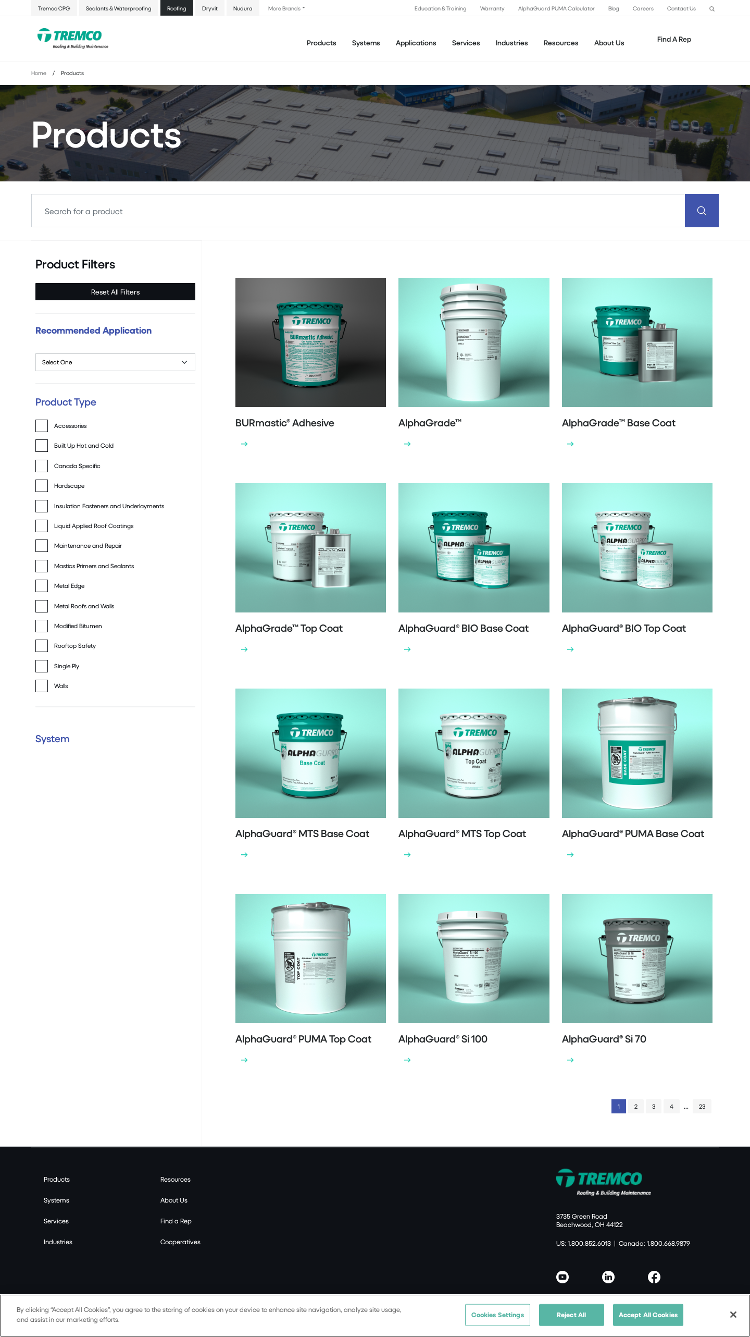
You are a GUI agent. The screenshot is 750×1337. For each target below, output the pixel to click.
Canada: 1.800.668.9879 (654, 1243)
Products (321, 42)
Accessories (70, 426)
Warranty (492, 8)
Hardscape (69, 485)
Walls (61, 686)
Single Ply (66, 666)
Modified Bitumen (78, 626)
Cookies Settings (497, 1314)
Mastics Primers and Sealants (94, 566)
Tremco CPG (54, 8)
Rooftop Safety (75, 645)
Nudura (243, 8)
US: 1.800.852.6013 (583, 1243)
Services (56, 1221)
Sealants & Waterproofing (119, 8)
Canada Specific (77, 466)
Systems (56, 1200)
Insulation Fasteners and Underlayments (109, 506)
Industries (58, 1241)
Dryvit (210, 8)
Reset (115, 291)
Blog (613, 8)
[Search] (358, 210)
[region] (375, 1315)
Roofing (176, 8)
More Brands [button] (284, 8)
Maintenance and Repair (88, 545)
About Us (609, 42)
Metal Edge (69, 586)
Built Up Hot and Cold (84, 445)
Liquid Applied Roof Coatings (93, 526)
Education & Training (441, 8)
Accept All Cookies (648, 1314)
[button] (712, 7)
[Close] (733, 1314)
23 (702, 1106)
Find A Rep (674, 38)
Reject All (571, 1314)
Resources (561, 42)
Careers (643, 8)
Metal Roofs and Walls (84, 606)
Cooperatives (180, 1241)
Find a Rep (176, 1221)
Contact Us (681, 8)
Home (38, 72)
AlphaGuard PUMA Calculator (556, 8)
